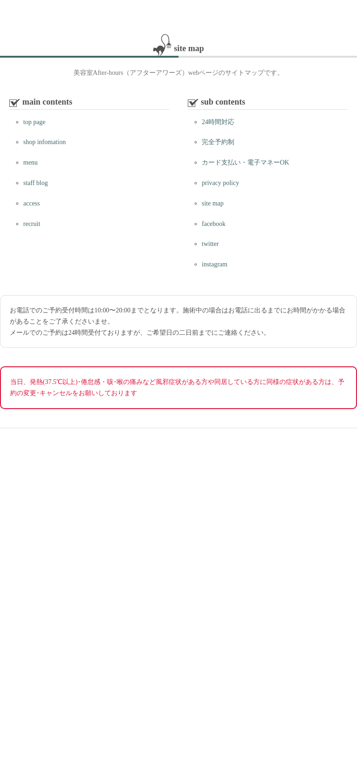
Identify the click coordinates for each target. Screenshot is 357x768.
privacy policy (220, 182)
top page (34, 122)
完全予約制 (218, 142)
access (31, 203)
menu (30, 162)
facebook (213, 223)
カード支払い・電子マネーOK (245, 162)
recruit (31, 223)
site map (213, 203)
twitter (210, 243)
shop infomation (44, 142)
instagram (214, 264)
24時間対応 (218, 122)
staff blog (35, 182)
